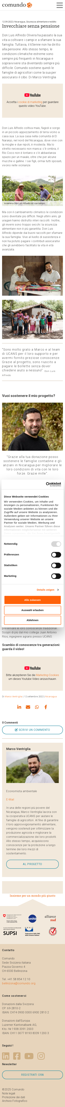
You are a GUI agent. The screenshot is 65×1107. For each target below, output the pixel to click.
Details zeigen (45, 589)
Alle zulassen (32, 599)
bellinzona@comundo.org (18, 983)
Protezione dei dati (13, 1097)
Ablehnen (32, 620)
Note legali (8, 1093)
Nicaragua (51, 696)
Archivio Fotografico (14, 1101)
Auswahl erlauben (32, 610)
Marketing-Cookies (47, 675)
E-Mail (10, 799)
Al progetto (32, 864)
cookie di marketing (30, 102)
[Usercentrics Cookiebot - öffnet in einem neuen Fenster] (46, 484)
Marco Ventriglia (13, 696)
